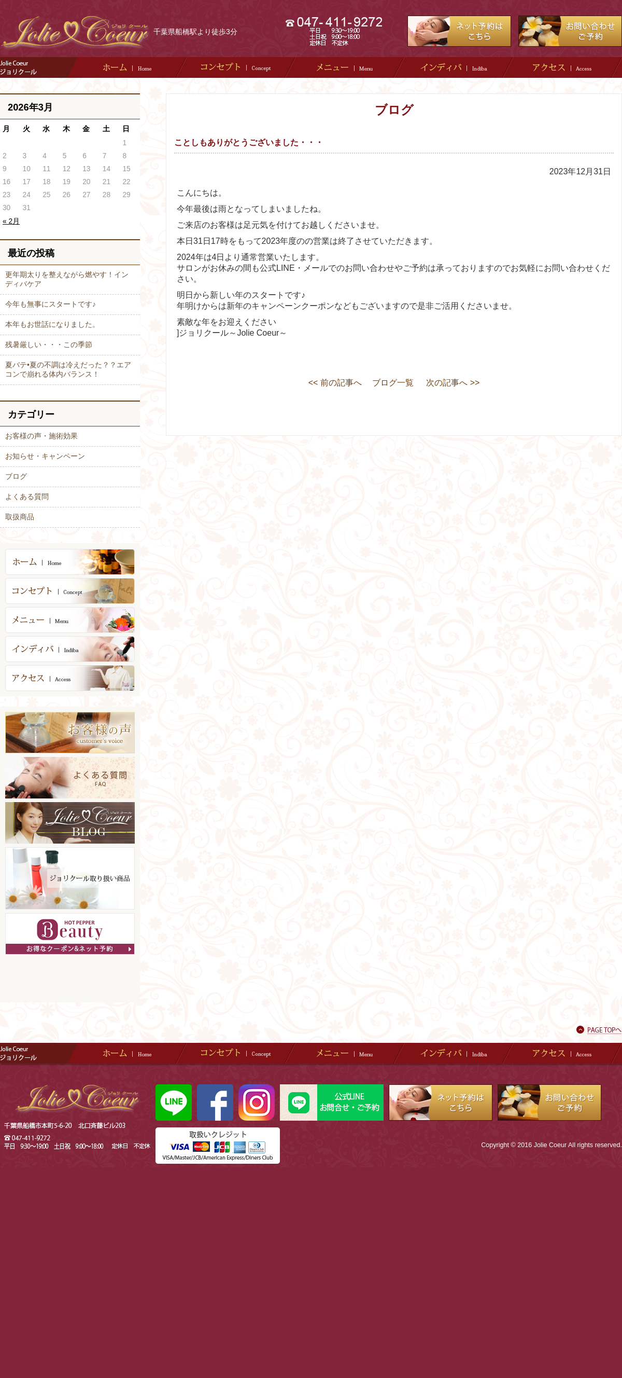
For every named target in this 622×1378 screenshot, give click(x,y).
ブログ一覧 (393, 382)
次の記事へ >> (452, 382)
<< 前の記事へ (335, 382)
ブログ (16, 476)
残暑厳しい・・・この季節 (48, 344)
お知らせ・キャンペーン (45, 456)
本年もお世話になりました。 (52, 324)
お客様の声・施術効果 (41, 436)
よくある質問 (27, 496)
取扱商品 (19, 517)
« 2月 (11, 221)
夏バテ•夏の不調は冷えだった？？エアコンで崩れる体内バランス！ (68, 369)
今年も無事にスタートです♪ (50, 304)
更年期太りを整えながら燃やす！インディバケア (67, 279)
